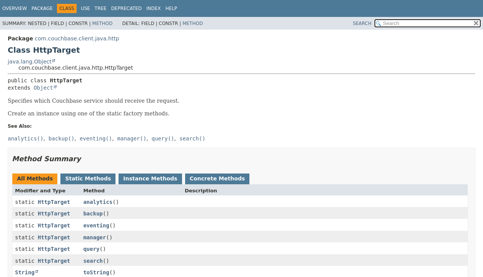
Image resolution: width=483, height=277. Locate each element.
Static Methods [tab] (88, 178)
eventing (96, 225)
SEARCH (362, 23)
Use (85, 8)
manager (94, 237)
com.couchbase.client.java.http (77, 38)
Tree (101, 8)
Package (42, 8)
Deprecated (126, 8)
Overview (14, 8)
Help (171, 8)
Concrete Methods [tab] (217, 178)
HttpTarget (54, 202)
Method (102, 23)
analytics (97, 202)
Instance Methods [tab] (150, 178)
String (25, 272)
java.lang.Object (30, 61)
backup (93, 213)
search (93, 261)
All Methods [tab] (35, 178)
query (91, 249)
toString (96, 272)
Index (153, 8)
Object (43, 88)
